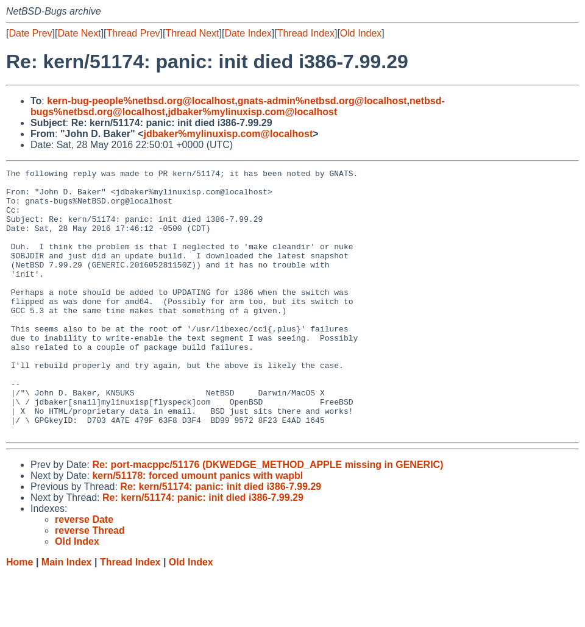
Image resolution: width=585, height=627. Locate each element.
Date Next (79, 33)
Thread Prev (133, 33)
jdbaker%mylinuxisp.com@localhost (252, 112)
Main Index (66, 615)
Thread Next (192, 33)
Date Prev (30, 33)
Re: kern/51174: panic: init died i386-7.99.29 (220, 539)
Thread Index (306, 33)
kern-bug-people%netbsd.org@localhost (141, 101)
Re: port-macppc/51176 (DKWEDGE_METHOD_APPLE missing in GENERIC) (267, 517)
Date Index (247, 33)
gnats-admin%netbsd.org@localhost (322, 101)
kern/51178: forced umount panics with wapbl (197, 528)
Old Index (360, 33)
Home (19, 615)
